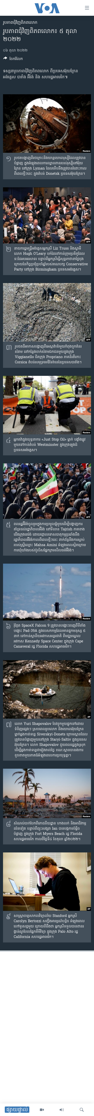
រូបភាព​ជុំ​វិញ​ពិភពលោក (20, 23)
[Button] (13, 60)
